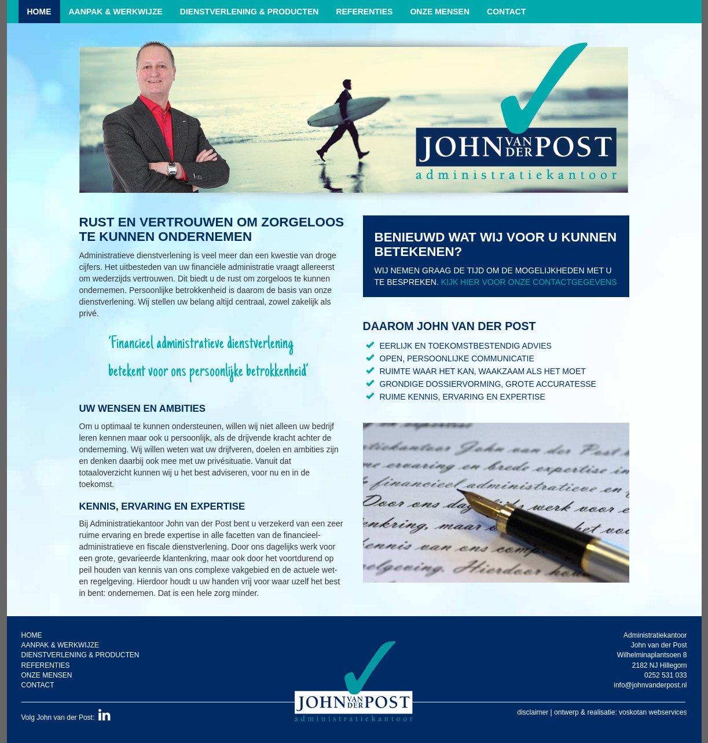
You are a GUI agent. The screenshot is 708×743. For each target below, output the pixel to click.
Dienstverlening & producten (249, 11)
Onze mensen (439, 11)
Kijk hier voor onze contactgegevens (529, 282)
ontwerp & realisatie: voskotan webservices (620, 712)
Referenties (364, 11)
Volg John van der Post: (66, 717)
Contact (506, 11)
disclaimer (532, 712)
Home (39, 11)
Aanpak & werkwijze (116, 11)
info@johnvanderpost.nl (650, 685)
